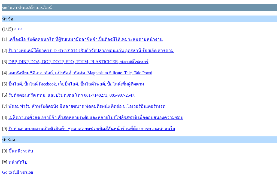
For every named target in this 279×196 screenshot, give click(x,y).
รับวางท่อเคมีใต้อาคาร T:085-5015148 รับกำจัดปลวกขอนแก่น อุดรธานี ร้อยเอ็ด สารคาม (91, 50)
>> (19, 29)
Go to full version (17, 172)
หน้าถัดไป (17, 162)
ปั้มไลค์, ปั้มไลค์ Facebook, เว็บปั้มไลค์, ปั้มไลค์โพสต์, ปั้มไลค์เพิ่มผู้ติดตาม (76, 84)
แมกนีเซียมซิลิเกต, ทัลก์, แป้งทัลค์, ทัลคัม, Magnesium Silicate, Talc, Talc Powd (80, 73)
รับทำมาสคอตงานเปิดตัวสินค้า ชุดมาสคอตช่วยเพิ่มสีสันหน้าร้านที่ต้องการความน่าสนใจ (91, 128)
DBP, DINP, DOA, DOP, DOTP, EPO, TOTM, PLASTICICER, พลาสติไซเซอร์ (78, 61)
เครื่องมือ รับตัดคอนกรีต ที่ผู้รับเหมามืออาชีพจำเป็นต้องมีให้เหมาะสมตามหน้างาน (85, 39)
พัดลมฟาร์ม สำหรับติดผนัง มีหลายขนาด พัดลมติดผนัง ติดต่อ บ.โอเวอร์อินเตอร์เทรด (86, 106)
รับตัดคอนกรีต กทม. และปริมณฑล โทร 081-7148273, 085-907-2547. (71, 95)
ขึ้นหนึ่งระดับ (20, 151)
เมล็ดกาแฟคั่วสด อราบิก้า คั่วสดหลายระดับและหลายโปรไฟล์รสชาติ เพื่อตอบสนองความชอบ (95, 117)
